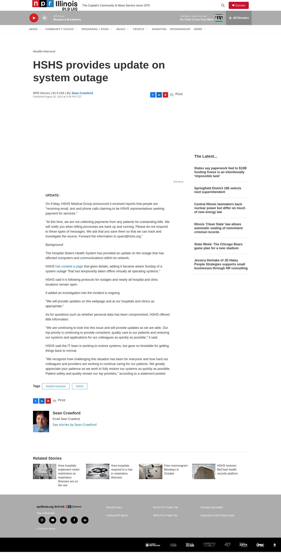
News (33, 37)
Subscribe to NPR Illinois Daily (217, 523)
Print (179, 102)
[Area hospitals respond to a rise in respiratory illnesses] (97, 479)
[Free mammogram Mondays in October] (150, 479)
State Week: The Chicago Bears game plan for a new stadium (218, 254)
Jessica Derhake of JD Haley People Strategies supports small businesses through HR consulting (221, 272)
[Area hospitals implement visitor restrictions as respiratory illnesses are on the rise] (44, 479)
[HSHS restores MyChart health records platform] (203, 479)
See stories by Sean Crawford (75, 432)
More (198, 37)
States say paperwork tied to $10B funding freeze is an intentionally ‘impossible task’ (220, 180)
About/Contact (114, 515)
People (138, 37)
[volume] (45, 26)
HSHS (80, 394)
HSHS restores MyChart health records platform (227, 477)
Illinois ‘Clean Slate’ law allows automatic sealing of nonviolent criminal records (218, 236)
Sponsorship (180, 37)
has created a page (69, 274)
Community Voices (59, 37)
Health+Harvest (44, 59)
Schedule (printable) (212, 515)
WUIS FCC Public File (165, 515)
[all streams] (239, 26)
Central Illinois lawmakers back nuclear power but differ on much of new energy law (219, 216)
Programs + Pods (95, 37)
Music (120, 37)
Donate (242, 9)
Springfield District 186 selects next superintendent (217, 198)
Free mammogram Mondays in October (176, 477)
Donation (159, 37)
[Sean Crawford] (41, 429)
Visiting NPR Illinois (117, 523)
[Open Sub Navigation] (40, 37)
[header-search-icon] (224, 9)
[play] (34, 26)
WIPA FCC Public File (165, 523)
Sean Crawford (82, 101)
